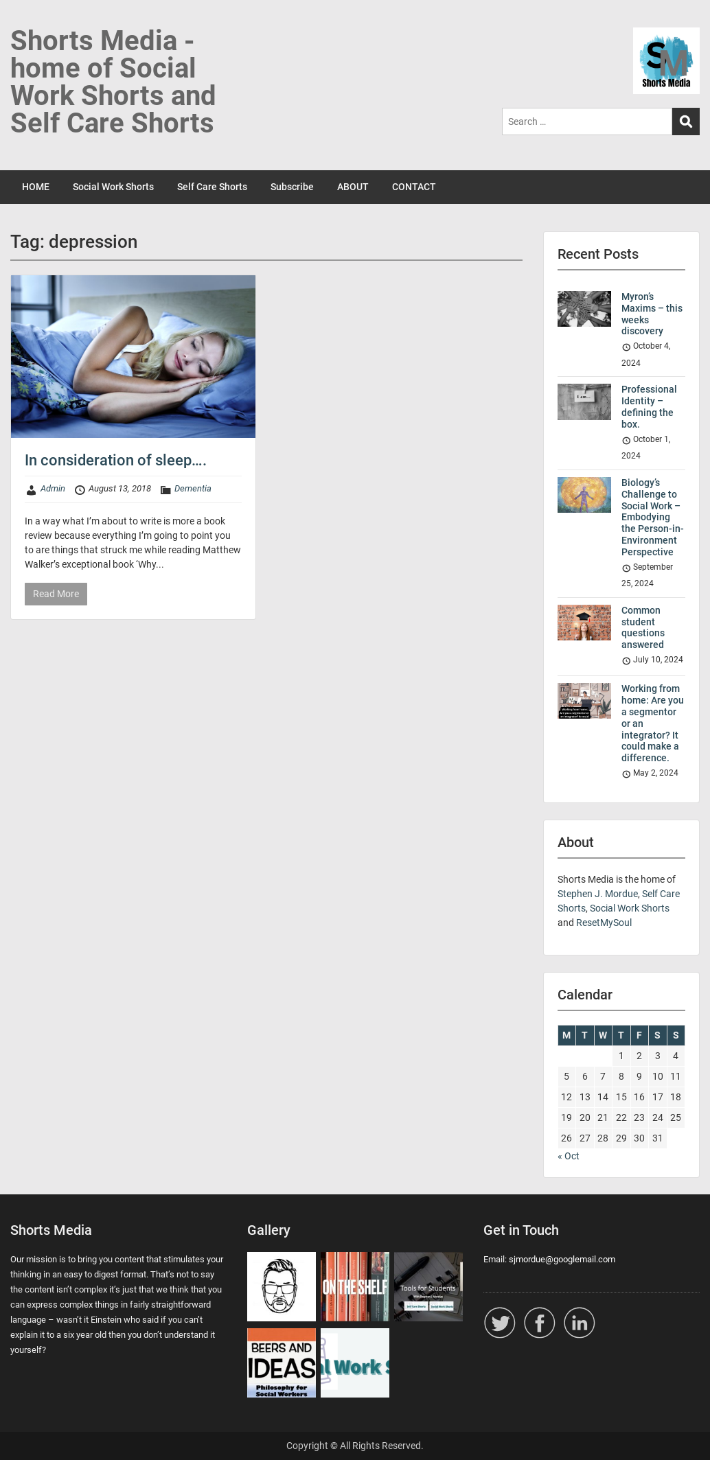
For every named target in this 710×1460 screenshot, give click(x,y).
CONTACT (414, 186)
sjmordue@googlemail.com (562, 1259)
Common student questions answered (643, 627)
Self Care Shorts (212, 186)
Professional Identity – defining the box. (649, 406)
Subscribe (292, 186)
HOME (35, 186)
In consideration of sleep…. (116, 460)
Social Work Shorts (113, 186)
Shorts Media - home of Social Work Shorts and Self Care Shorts (113, 82)
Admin (53, 488)
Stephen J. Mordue (598, 893)
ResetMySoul (604, 922)
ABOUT (353, 186)
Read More (56, 593)
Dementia (192, 488)
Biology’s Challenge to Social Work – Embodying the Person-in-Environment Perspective (652, 517)
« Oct (569, 1155)
